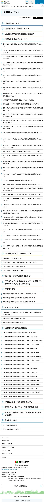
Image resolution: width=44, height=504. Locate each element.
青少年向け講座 (10, 420)
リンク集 (4, 457)
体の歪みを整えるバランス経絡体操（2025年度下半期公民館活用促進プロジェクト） (23, 163)
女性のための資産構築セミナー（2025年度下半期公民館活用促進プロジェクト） (23, 224)
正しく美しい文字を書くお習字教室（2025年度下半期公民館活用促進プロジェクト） (23, 109)
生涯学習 (31, 6)
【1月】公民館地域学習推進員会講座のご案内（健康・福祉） (20, 376)
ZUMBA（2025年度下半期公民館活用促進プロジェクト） (19, 180)
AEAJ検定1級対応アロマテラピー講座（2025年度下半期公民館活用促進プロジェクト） (23, 121)
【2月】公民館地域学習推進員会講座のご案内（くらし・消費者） (22, 360)
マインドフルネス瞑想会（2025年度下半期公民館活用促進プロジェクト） (23, 140)
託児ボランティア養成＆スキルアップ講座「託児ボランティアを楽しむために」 (22, 282)
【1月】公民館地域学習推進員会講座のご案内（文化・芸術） (20, 372)
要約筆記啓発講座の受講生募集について (14, 318)
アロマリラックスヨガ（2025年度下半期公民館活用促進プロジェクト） (22, 175)
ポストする (39, 17)
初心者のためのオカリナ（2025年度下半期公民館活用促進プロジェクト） (23, 70)
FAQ (27, 3)
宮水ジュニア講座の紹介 (10, 425)
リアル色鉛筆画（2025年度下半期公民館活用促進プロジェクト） (21, 236)
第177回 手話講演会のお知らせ (17, 275)
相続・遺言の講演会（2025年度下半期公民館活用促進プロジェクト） (23, 184)
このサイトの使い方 (7, 444)
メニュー (41, 3)
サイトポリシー (6, 450)
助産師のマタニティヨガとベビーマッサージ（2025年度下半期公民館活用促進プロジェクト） (23, 95)
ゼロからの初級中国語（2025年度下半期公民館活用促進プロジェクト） (22, 134)
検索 (37, 3)
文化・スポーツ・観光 (22, 6)
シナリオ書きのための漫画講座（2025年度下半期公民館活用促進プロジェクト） (23, 199)
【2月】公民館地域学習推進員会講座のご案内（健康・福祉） (20, 349)
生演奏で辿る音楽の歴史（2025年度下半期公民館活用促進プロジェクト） (23, 45)
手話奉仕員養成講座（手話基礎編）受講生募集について (19, 298)
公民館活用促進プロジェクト (15, 39)
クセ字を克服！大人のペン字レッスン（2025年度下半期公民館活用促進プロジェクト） (23, 115)
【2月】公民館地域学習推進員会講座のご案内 (16, 364)
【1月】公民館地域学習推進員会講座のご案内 (16, 396)
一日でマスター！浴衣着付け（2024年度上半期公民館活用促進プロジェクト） (23, 241)
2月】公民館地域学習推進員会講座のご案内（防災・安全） (20, 333)
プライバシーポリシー (7, 454)
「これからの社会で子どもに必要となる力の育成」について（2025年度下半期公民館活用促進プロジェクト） (23, 218)
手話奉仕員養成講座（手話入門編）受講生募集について (19, 302)
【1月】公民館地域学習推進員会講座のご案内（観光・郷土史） (21, 380)
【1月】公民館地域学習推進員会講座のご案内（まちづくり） (20, 388)
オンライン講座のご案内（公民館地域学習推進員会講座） (23, 413)
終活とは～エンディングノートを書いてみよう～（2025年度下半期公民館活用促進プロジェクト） (23, 212)
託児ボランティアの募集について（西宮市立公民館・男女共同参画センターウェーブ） (22, 313)
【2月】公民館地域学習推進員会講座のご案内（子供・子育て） (21, 345)
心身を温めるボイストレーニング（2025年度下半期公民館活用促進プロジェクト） (23, 128)
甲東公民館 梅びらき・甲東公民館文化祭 (21, 407)
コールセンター (32, 3)
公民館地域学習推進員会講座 (15, 327)
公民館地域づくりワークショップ (17, 253)
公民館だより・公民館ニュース (16, 28)
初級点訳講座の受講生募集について (13, 322)
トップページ (12, 6)
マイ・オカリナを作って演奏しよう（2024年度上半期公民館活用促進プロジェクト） (23, 247)
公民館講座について (12, 23)
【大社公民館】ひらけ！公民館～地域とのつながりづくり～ (20, 262)
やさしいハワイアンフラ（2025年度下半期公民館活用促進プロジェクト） (23, 230)
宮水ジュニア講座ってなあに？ (12, 429)
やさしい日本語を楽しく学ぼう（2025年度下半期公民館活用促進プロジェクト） (23, 51)
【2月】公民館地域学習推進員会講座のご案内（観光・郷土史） (21, 353)
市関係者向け (5, 440)
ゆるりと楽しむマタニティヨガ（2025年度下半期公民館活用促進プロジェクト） (23, 169)
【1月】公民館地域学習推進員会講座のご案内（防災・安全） (20, 368)
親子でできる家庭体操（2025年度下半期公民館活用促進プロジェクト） (22, 76)
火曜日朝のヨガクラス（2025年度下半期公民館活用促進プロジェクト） (22, 82)
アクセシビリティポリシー (8, 447)
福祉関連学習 (9, 289)
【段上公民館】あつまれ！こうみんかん (14, 266)
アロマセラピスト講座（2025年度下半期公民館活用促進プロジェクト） (22, 156)
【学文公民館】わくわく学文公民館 (13, 270)
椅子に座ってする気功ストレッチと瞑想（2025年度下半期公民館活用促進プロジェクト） (23, 146)
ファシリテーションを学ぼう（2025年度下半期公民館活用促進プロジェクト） (23, 206)
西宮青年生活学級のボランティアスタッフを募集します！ (19, 294)
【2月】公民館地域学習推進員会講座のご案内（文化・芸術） (20, 337)
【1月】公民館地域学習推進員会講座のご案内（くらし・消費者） (22, 392)
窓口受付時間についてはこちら (9, 469)
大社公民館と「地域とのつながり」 (18, 402)
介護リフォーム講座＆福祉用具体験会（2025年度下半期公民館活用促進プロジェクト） (23, 189)
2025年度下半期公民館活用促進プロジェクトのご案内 (18, 100)
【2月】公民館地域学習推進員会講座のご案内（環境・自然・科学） (22, 356)
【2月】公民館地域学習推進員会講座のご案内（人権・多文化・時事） (23, 341)
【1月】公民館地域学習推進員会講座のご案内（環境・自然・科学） (22, 384)
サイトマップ (5, 437)
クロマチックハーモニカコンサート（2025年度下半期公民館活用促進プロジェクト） (23, 57)
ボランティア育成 (11, 307)
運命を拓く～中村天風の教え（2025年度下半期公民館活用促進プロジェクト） (23, 89)
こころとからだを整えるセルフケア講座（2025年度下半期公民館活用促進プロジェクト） (23, 64)
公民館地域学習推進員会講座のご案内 (19, 34)
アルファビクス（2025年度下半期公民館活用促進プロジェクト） (21, 151)
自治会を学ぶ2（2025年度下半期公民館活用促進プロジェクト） (21, 104)
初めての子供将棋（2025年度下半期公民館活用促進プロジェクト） (22, 194)
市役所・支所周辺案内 (20, 486)
